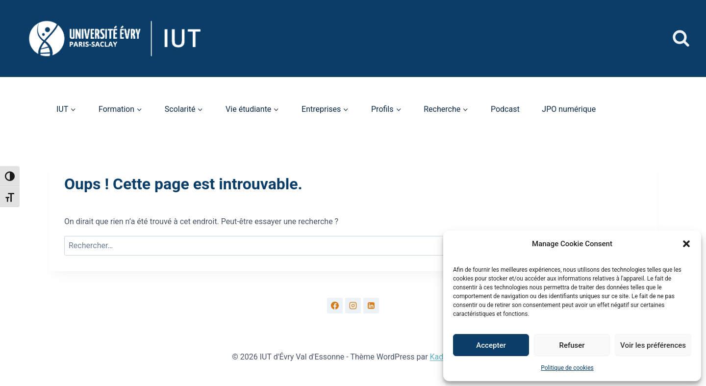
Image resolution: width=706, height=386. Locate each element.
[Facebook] (335, 305)
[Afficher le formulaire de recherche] (681, 39)
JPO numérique (569, 109)
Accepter (490, 345)
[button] (686, 244)
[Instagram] (353, 305)
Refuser (571, 345)
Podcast (505, 109)
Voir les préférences (653, 345)
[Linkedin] (371, 305)
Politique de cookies (567, 367)
